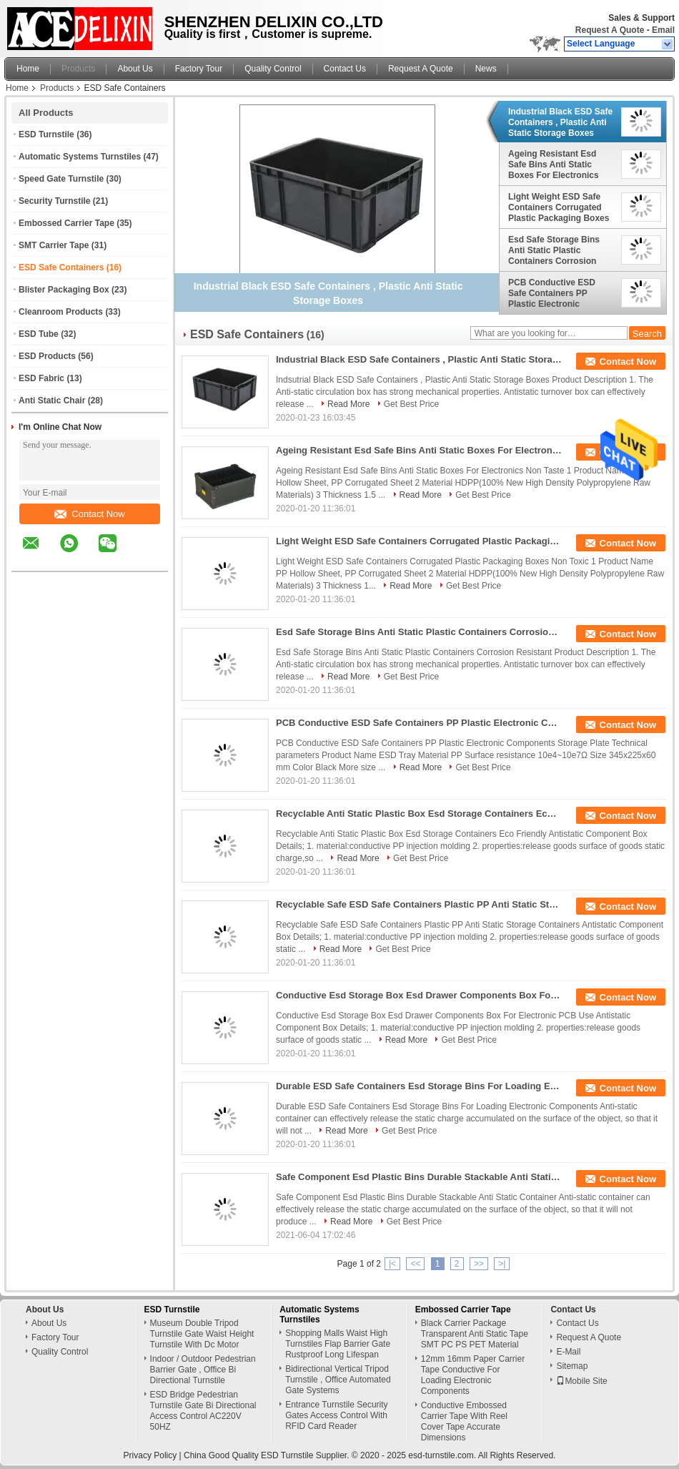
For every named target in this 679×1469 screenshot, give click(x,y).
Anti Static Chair (52, 401)
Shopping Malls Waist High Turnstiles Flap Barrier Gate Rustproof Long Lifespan (337, 1344)
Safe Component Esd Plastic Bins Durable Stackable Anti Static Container (419, 1176)
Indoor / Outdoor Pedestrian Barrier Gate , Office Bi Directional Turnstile (203, 1369)
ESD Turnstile (46, 134)
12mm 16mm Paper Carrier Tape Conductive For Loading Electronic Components (473, 1375)
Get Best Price (411, 404)
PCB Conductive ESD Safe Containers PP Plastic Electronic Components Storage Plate (551, 293)
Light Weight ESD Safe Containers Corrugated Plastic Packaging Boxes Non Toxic (558, 207)
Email (663, 30)
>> (479, 1264)
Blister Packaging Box (64, 290)
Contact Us (345, 69)
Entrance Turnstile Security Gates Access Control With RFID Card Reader (336, 1415)
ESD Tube (39, 334)
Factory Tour (198, 69)
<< (415, 1264)
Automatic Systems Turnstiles (80, 157)
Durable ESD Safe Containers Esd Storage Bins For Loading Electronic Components (419, 1086)
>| (501, 1264)
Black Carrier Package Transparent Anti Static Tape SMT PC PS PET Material (474, 1334)
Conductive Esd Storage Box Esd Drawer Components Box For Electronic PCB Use (419, 995)
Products (78, 69)
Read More (348, 404)
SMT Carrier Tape (54, 245)
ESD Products (47, 356)
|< (392, 1264)
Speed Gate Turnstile (61, 179)
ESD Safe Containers (61, 267)
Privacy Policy (150, 1455)
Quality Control (272, 69)
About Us (134, 69)
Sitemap (572, 1366)
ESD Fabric (41, 378)
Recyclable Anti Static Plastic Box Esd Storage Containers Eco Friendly (419, 813)
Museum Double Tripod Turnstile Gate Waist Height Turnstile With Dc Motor (202, 1334)
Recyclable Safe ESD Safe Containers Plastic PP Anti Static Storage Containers (419, 904)
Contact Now (89, 513)
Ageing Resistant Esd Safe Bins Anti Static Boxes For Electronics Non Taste (553, 164)
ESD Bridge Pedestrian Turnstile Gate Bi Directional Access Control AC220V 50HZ (203, 1411)
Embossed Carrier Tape (66, 223)
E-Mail (568, 1352)
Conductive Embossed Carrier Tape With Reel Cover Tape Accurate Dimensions (464, 1421)
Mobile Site (581, 1381)
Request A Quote (609, 30)
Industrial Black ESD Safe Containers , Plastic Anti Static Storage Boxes (560, 122)
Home (27, 69)
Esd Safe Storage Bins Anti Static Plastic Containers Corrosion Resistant (554, 250)
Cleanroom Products (61, 312)
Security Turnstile (54, 201)
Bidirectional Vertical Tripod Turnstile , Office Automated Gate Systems (337, 1379)
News (486, 69)
